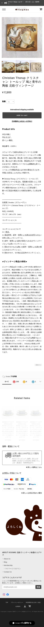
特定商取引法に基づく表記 (33, 602)
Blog (5, 562)
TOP (7, 602)
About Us (7, 559)
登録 (38, 587)
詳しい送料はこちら (35, 467)
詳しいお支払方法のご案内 (32, 493)
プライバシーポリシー (17, 602)
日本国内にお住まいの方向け (22, 121)
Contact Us (8, 572)
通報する (38, 365)
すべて (7, 381)
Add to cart (22, 115)
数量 (4, 101)
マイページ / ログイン (13, 569)
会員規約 (17, 606)
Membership (8, 565)
